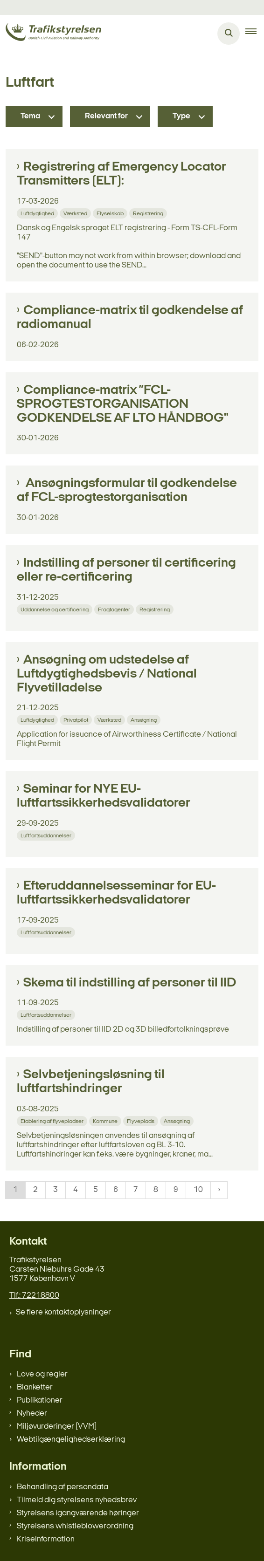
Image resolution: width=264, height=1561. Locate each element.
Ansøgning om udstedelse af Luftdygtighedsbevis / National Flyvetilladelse (107, 674)
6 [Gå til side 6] (115, 1190)
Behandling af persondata (62, 1487)
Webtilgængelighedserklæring (71, 1440)
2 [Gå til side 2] (35, 1190)
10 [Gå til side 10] (198, 1190)
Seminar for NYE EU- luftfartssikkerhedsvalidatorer (103, 796)
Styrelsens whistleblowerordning (75, 1526)
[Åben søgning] (228, 33)
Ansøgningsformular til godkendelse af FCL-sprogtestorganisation (127, 490)
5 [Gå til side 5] (95, 1190)
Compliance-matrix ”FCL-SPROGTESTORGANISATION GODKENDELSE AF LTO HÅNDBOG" (123, 404)
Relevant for (106, 116)
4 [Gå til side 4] (75, 1190)
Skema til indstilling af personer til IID (129, 983)
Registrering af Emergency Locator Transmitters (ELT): (121, 174)
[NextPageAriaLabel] (219, 1190)
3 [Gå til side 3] (55, 1190)
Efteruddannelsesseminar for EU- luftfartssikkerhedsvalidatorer (116, 893)
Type (181, 116)
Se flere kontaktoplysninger (63, 1312)
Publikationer (40, 1400)
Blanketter (35, 1387)
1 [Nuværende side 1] (15, 1190)
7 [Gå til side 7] (135, 1190)
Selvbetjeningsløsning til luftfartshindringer (91, 1081)
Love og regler (42, 1374)
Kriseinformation (46, 1539)
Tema (30, 116)
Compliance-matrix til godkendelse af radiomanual (130, 317)
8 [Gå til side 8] (155, 1190)
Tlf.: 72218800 (34, 1296)
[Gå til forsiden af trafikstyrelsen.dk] (50, 33)
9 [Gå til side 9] (176, 1190)
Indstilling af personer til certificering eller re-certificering (126, 570)
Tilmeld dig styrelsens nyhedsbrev (77, 1500)
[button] (254, 34)
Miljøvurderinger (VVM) (57, 1427)
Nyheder (32, 1413)
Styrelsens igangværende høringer (78, 1513)
